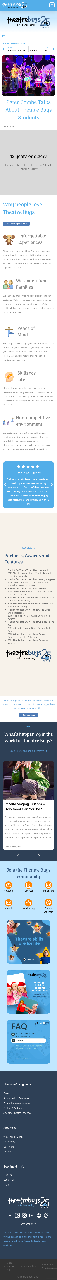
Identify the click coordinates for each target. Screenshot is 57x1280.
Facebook (28, 890)
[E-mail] (8, 903)
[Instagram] (48, 885)
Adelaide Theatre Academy (17, 1112)
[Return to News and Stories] (3, 35)
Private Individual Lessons (16, 1103)
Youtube (8, 890)
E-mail (8, 908)
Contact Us (8, 1179)
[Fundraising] (28, 903)
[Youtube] (8, 885)
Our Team (8, 1146)
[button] (5, 484)
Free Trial (8, 1174)
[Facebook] (28, 885)
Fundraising (28, 908)
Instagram (48, 890)
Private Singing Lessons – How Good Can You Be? (25, 806)
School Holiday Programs (16, 1098)
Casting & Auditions (13, 1108)
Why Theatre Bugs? (13, 1136)
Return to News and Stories (14, 43)
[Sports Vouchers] (48, 902)
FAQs (6, 1184)
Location (7, 1151)
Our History (9, 1141)
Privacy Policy (28, 1266)
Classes (7, 1093)
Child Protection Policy (9, 1266)
